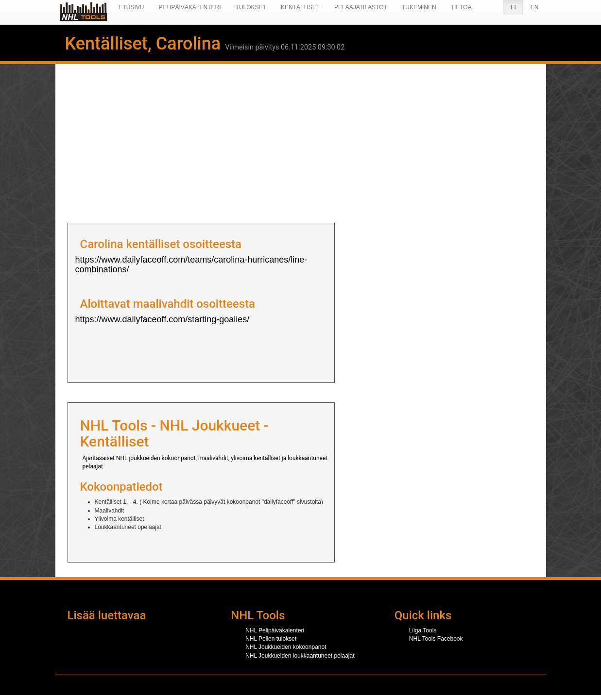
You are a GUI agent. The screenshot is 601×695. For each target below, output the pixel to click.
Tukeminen (419, 7)
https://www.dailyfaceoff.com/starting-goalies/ (162, 319)
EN (535, 7)
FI (513, 7)
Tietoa (461, 7)
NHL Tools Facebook (436, 638)
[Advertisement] (301, 140)
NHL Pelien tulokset (270, 638)
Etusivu (131, 7)
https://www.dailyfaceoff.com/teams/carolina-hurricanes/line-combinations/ (191, 264)
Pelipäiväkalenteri (190, 7)
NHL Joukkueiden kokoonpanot (285, 647)
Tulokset (251, 7)
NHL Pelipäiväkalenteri (274, 630)
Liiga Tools (422, 630)
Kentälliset (300, 7)
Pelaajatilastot (360, 7)
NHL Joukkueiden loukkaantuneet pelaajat (299, 655)
